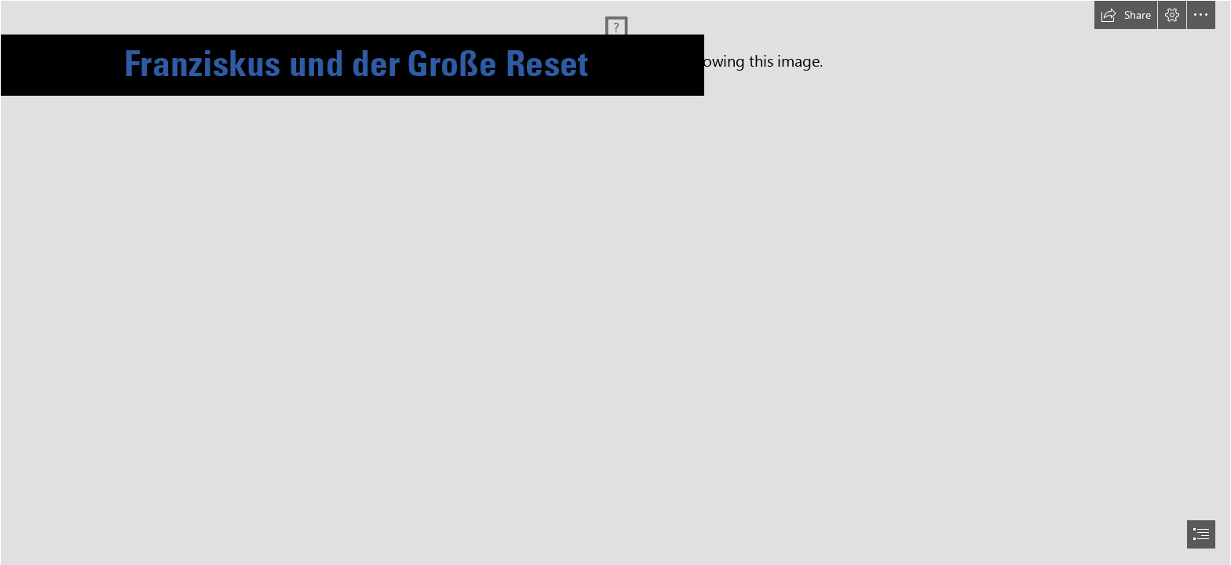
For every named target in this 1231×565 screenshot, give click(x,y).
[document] (615, 282)
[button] (1125, 15)
